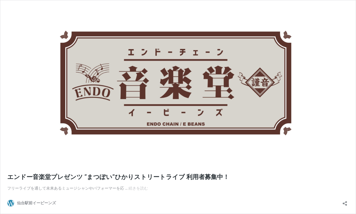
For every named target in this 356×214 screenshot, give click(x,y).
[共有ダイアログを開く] (345, 201)
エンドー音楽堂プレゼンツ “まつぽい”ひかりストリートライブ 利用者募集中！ (118, 176)
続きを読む (138, 188)
